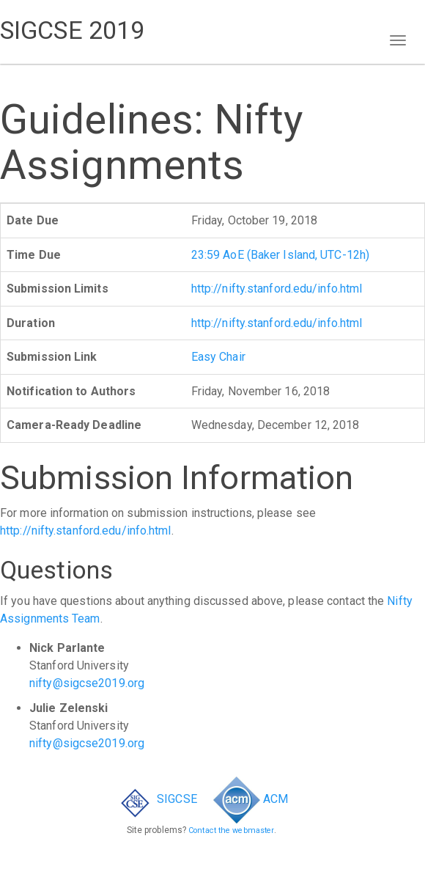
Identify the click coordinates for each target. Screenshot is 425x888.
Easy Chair (218, 357)
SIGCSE (156, 799)
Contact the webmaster (231, 830)
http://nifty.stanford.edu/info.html (277, 289)
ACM (250, 799)
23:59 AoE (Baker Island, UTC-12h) (280, 255)
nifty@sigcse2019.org (86, 683)
